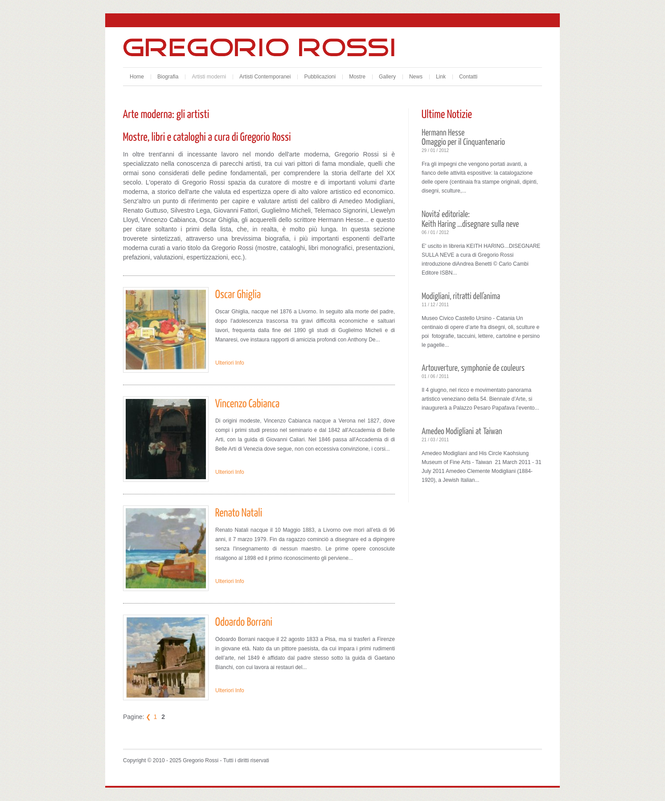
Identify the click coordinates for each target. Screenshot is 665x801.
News (416, 77)
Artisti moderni (209, 77)
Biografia (167, 77)
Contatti (468, 77)
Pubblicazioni (320, 77)
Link (441, 77)
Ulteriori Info (229, 363)
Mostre (357, 77)
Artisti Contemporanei (265, 77)
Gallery (387, 77)
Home (137, 77)
